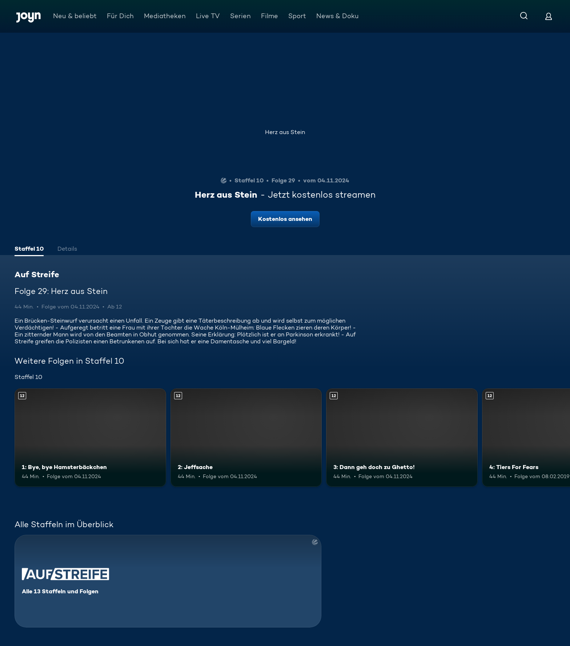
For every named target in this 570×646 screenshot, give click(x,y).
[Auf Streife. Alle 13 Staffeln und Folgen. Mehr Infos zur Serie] (168, 581)
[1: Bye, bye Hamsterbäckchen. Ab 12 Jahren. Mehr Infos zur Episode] (90, 437)
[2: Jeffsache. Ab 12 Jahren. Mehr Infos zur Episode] (246, 437)
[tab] (29, 249)
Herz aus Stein (285, 132)
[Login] (548, 16)
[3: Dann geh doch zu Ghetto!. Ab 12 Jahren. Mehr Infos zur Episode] (402, 437)
